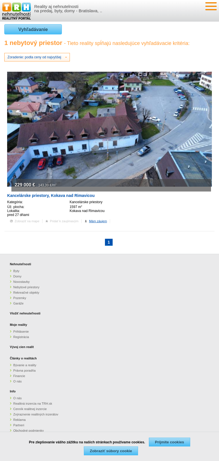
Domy (17, 276)
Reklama (19, 419)
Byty (16, 271)
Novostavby (21, 281)
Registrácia (21, 337)
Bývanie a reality (24, 365)
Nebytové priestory (26, 287)
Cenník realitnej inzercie (30, 409)
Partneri (19, 425)
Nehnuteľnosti (20, 264)
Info (13, 391)
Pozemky (19, 298)
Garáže (18, 303)
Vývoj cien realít (22, 347)
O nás (17, 381)
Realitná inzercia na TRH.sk (32, 403)
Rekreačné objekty (26, 292)
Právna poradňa (24, 370)
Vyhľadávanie (33, 29)
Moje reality (18, 324)
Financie (19, 376)
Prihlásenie (21, 331)
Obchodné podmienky (28, 430)
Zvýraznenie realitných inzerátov (35, 414)
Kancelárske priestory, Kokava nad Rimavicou (50, 195)
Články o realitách (23, 358)
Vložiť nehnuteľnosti (25, 313)
